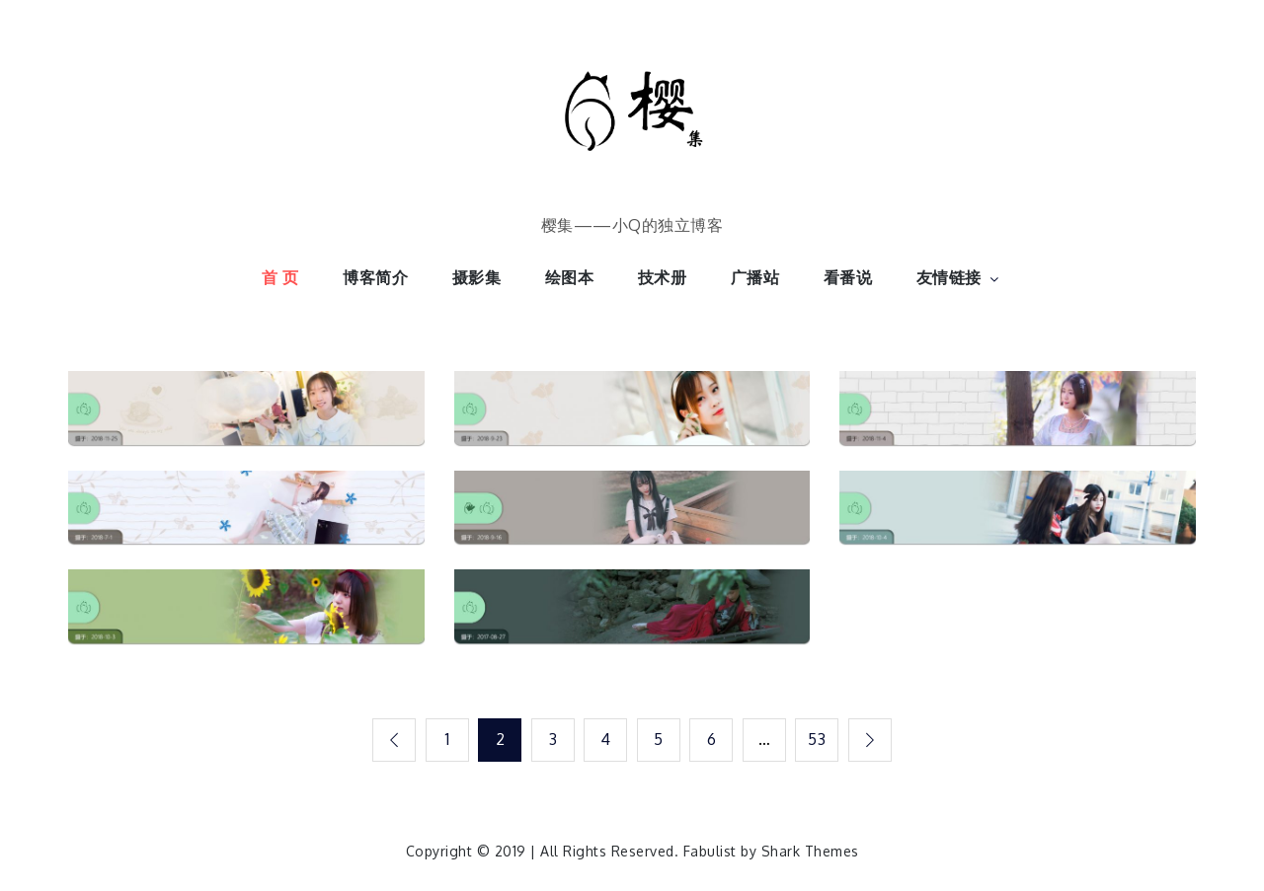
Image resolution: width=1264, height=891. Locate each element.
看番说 (848, 277)
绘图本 (569, 277)
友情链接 (959, 277)
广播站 (755, 277)
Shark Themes (810, 851)
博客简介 (375, 277)
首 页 (280, 277)
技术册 (662, 277)
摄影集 (477, 277)
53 (817, 739)
